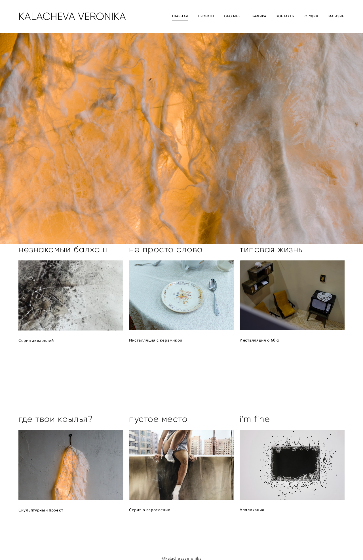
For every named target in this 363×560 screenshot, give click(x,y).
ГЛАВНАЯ (180, 16)
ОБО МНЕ (232, 16)
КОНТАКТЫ (285, 16)
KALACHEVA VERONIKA (72, 16)
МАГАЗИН (336, 16)
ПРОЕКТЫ (206, 16)
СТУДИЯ (311, 16)
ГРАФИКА (258, 16)
